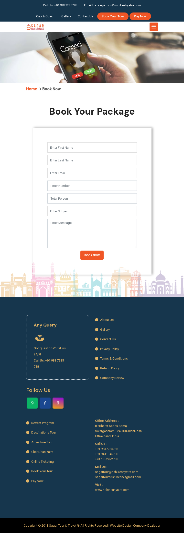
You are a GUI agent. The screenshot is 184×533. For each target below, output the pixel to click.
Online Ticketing (40, 461)
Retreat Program (40, 423)
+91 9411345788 (106, 454)
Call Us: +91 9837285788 (60, 5)
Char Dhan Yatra (40, 452)
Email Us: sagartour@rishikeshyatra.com (112, 5)
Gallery (66, 16)
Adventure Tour (39, 442)
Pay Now (140, 16)
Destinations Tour (41, 432)
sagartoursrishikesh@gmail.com (118, 477)
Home (31, 89)
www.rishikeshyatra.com (112, 490)
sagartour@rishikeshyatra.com (116, 472)
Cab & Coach (45, 16)
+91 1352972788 (106, 459)
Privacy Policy (107, 349)
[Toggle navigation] (154, 27)
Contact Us (85, 16)
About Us (104, 320)
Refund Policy (107, 368)
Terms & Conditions (111, 358)
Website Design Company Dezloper (135, 525)
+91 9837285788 (106, 449)
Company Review (109, 378)
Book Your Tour (113, 16)
